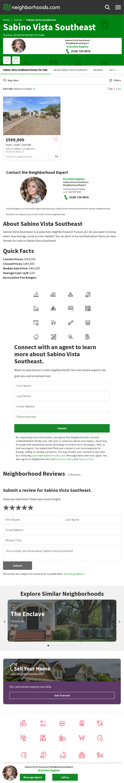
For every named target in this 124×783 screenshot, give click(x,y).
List (118, 88)
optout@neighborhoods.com (48, 455)
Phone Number (26, 416)
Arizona (19, 35)
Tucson (18, 20)
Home (6, 20)
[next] (57, 116)
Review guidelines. (74, 574)
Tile (110, 88)
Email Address (26, 406)
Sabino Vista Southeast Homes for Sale (25, 70)
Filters (115, 80)
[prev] (7, 116)
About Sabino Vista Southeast (70, 70)
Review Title (13, 540)
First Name (24, 385)
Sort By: (8, 88)
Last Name (24, 396)
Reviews (98, 70)
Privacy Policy (65, 459)
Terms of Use (86, 459)
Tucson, (8, 35)
